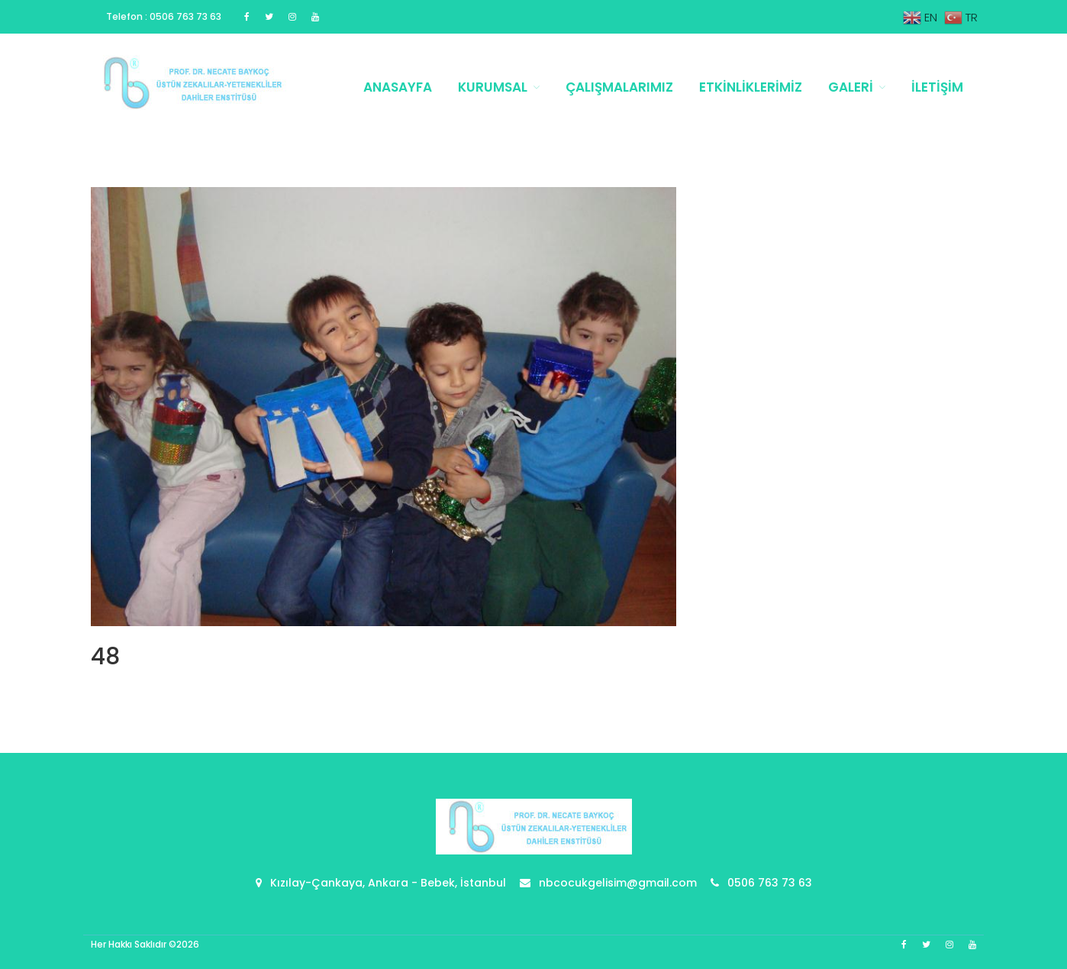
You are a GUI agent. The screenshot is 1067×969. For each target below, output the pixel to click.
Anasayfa (397, 87)
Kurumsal (492, 87)
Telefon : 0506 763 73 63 (163, 16)
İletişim (937, 87)
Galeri (850, 87)
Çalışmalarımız (619, 87)
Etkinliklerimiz (750, 87)
